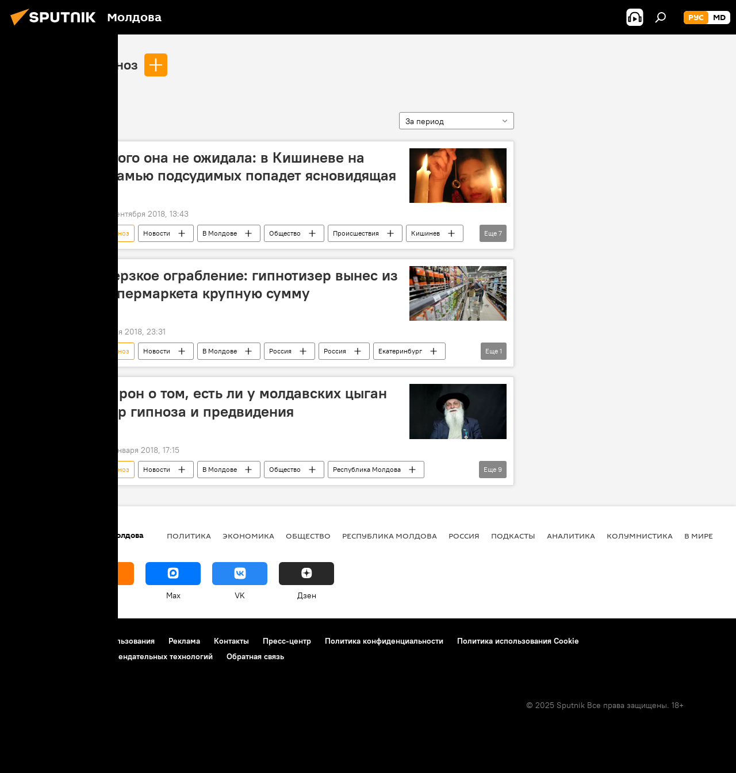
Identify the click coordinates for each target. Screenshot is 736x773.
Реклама (184, 641)
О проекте (31, 641)
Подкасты (513, 535)
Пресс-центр (287, 641)
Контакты (231, 641)
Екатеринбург (400, 351)
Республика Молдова (367, 469)
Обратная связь (255, 656)
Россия (280, 351)
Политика (189, 535)
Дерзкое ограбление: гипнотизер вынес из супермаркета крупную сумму (250, 284)
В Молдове (219, 233)
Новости (156, 233)
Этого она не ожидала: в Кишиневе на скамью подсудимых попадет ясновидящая (249, 166)
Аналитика (571, 535)
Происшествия (356, 233)
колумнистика (640, 535)
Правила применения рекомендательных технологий (112, 656)
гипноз (116, 64)
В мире (698, 535)
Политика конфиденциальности (384, 641)
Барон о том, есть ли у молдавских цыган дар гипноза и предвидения (244, 402)
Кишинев (425, 233)
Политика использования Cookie (518, 641)
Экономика (248, 535)
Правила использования (109, 641)
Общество (285, 233)
